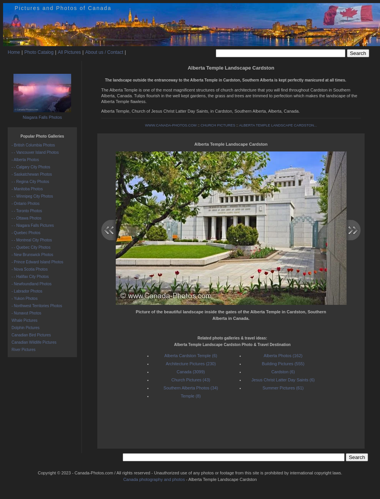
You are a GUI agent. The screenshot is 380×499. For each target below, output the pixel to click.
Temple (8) (191, 396)
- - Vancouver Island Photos (35, 152)
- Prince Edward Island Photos (37, 262)
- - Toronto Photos (27, 211)
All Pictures (69, 52)
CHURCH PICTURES (217, 125)
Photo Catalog (38, 52)
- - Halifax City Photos (30, 276)
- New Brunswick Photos (32, 255)
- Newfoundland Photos (32, 284)
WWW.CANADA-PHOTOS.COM (171, 125)
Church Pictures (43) (191, 380)
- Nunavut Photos (26, 313)
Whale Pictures (24, 320)
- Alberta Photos (25, 160)
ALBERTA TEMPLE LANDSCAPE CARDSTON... (278, 125)
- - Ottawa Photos (27, 218)
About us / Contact (104, 52)
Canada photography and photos (154, 479)
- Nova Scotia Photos (30, 269)
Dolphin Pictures (26, 328)
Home (14, 52)
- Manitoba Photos (27, 189)
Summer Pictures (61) (283, 388)
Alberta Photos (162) (283, 355)
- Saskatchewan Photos (32, 174)
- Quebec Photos (26, 233)
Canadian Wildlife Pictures (34, 342)
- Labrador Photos (27, 291)
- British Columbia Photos (33, 145)
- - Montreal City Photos (32, 240)
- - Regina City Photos (30, 182)
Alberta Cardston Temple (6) (190, 355)
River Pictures (23, 350)
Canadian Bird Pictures (31, 335)
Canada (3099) (191, 371)
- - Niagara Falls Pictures (33, 225)
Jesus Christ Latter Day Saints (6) (283, 380)
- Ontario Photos (26, 203)
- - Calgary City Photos (31, 167)
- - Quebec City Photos (31, 247)
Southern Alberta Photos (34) (190, 388)
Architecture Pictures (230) (191, 363)
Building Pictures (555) (283, 363)
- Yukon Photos (25, 298)
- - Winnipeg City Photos (32, 196)
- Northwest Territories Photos (37, 306)
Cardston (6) (283, 371)
